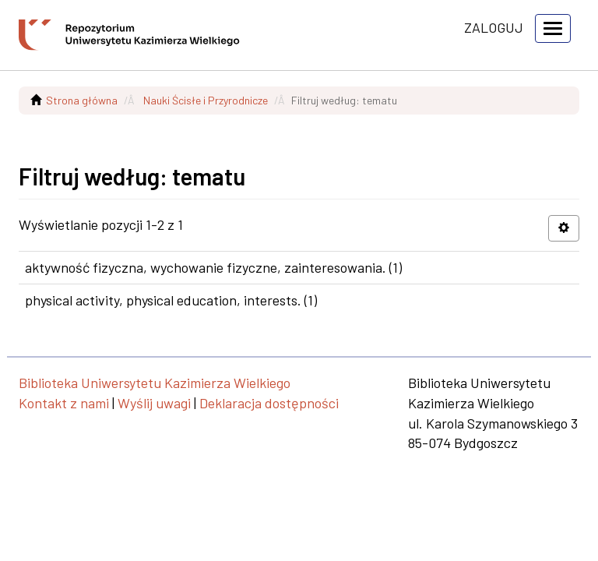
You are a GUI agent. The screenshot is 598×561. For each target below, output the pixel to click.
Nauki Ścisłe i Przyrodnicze (205, 100)
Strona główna (82, 100)
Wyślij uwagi (154, 402)
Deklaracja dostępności (269, 402)
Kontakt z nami (64, 402)
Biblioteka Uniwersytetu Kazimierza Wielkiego (154, 382)
